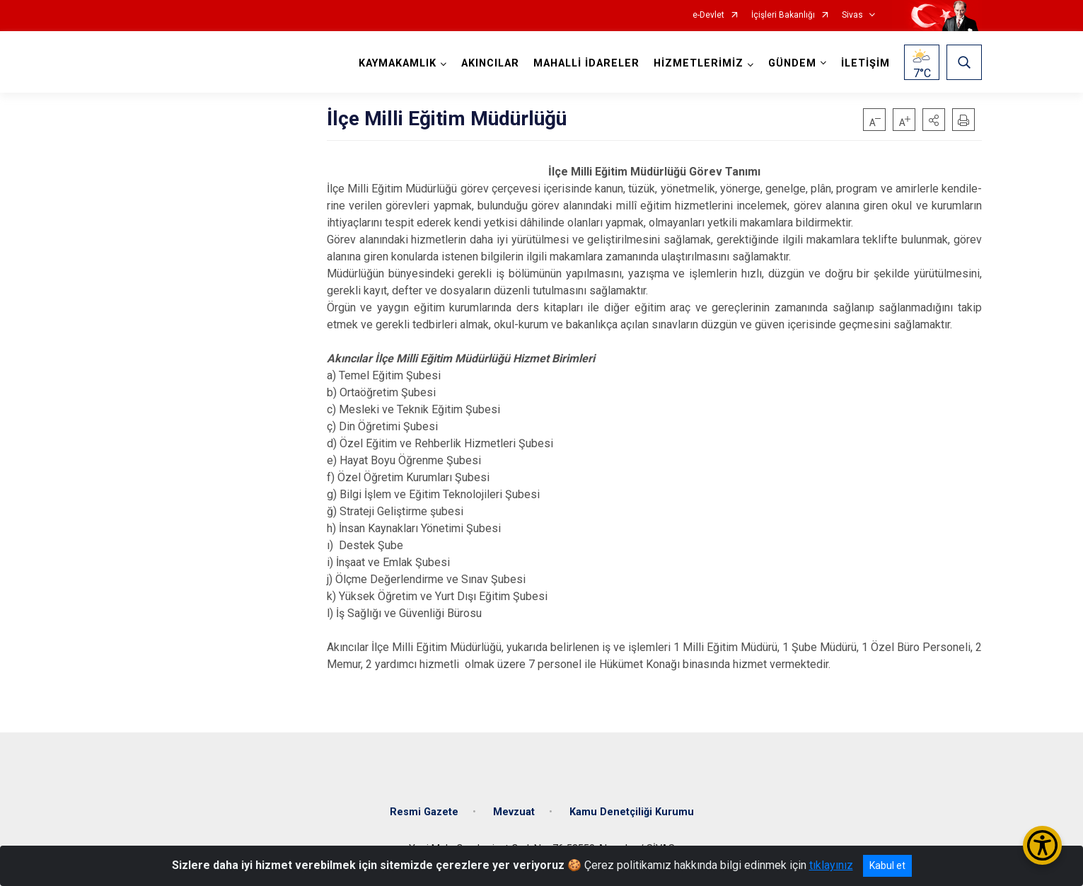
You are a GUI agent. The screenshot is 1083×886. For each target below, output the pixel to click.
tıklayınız (831, 865)
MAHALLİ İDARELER (586, 63)
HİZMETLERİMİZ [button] (698, 63)
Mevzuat (514, 812)
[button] (933, 119)
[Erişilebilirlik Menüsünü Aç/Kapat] (1042, 845)
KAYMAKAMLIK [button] (397, 63)
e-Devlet (708, 15)
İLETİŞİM (865, 63)
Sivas (852, 15)
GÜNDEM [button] (792, 63)
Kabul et (887, 865)
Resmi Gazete (424, 812)
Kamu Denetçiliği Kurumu (631, 812)
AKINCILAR (490, 63)
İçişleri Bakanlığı (783, 15)
